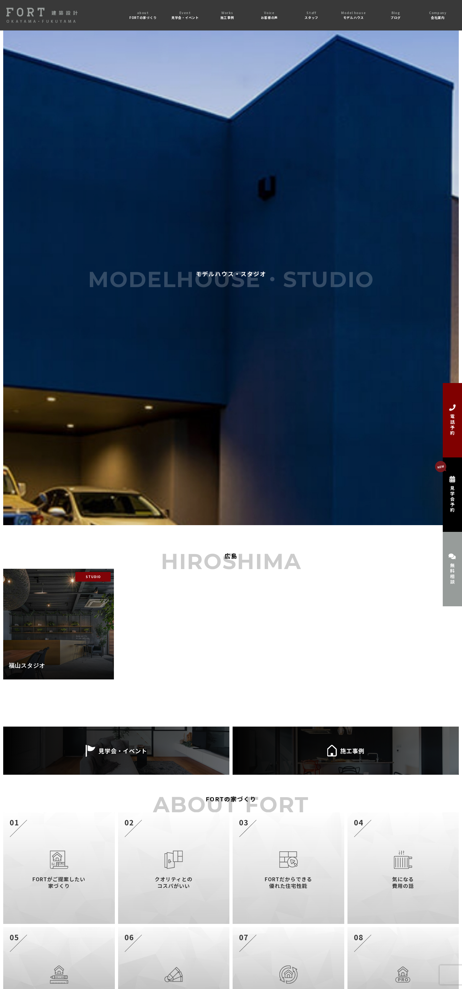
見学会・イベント (116, 751)
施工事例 (346, 751)
